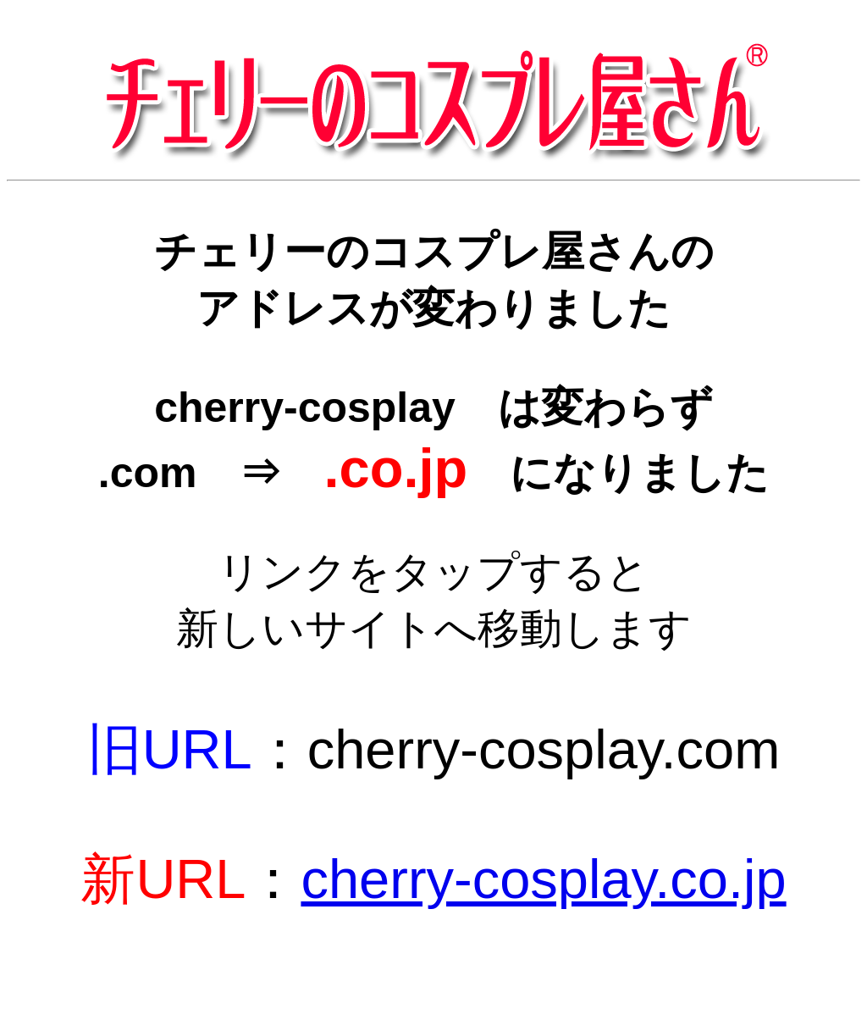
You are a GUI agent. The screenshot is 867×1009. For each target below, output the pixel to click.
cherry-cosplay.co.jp (543, 879)
